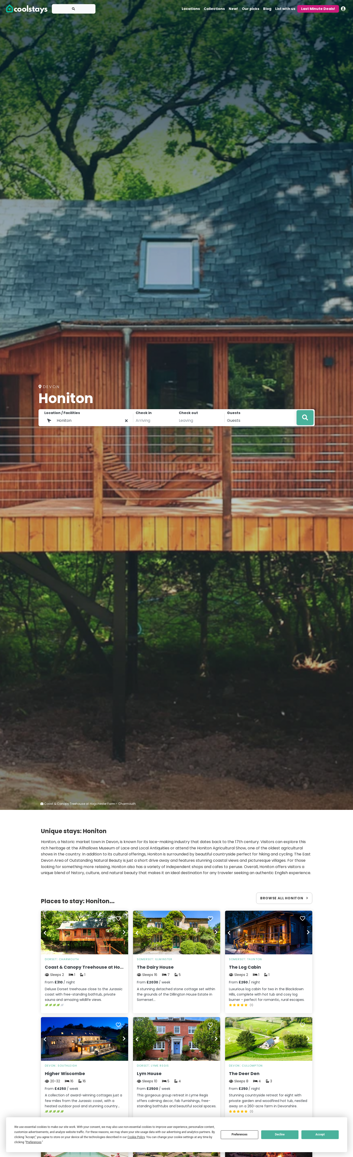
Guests (233, 412)
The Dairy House (155, 967)
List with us (285, 8)
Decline (280, 1134)
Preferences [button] (33, 1142)
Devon (50, 1066)
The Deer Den (244, 1074)
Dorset (51, 959)
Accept (320, 1134)
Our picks (250, 8)
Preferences (240, 1134)
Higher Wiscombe (65, 1074)
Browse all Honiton (284, 898)
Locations (191, 8)
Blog (267, 8)
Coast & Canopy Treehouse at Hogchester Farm (99, 967)
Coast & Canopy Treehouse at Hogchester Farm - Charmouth (88, 804)
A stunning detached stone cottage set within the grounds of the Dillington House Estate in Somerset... (176, 994)
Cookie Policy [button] (136, 1137)
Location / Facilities (62, 412)
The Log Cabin (245, 967)
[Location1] (88, 420)
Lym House (149, 1074)
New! (233, 8)
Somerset (145, 959)
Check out (188, 412)
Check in (144, 412)
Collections (214, 8)
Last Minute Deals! (318, 8)
